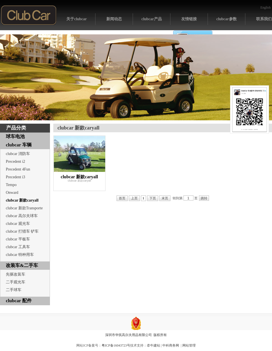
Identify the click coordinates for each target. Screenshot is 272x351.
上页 (134, 198)
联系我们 (264, 19)
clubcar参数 (226, 19)
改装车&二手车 (22, 265)
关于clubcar (76, 19)
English (265, 7)
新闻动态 (114, 19)
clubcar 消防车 (18, 154)
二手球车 (13, 290)
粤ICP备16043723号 (116, 345)
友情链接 (189, 19)
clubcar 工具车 (18, 247)
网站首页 (28, 15)
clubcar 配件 (19, 300)
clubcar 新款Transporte (24, 208)
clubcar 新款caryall (22, 200)
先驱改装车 (15, 274)
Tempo (11, 185)
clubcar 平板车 (18, 239)
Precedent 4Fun (18, 169)
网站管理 (189, 345)
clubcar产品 (151, 19)
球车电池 (15, 136)
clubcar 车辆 (19, 144)
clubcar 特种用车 (20, 255)
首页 (122, 198)
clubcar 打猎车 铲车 (22, 231)
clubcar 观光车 (18, 224)
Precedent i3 (15, 177)
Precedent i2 (15, 161)
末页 (165, 198)
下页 (152, 198)
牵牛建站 (153, 345)
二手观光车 (15, 282)
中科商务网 (170, 345)
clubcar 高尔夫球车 (22, 216)
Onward (12, 192)
